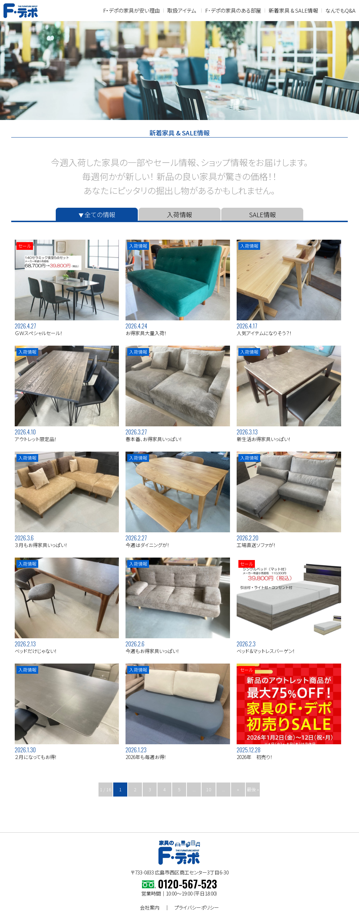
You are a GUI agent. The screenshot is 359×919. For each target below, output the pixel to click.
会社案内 (150, 907)
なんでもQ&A (340, 10)
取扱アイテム (181, 10)
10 (208, 789)
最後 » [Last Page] (253, 789)
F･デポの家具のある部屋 (233, 10)
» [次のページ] (238, 789)
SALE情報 (262, 214)
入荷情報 (179, 214)
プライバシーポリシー (196, 907)
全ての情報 (99, 214)
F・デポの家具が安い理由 (131, 10)
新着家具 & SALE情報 (293, 10)
